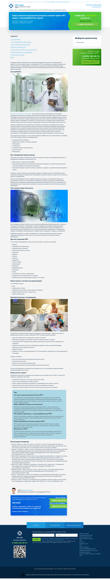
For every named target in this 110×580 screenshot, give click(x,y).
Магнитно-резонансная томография (20, 115)
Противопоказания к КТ (85, 538)
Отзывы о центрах (84, 535)
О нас (39, 7)
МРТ (45, 7)
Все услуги (73, 7)
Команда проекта (83, 545)
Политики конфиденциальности (57, 541)
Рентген (66, 7)
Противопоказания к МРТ (85, 537)
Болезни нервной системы (86, 540)
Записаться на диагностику (90, 63)
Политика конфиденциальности (87, 550)
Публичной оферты (46, 541)
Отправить (36, 541)
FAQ (80, 542)
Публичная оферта (84, 548)
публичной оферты (51, 1)
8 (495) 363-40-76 (92, 6)
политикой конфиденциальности (63, 1)
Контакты (81, 543)
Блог (80, 547)
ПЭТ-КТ (54, 7)
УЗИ (60, 7)
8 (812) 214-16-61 (59, 508)
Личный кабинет (96, 9)
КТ (49, 7)
